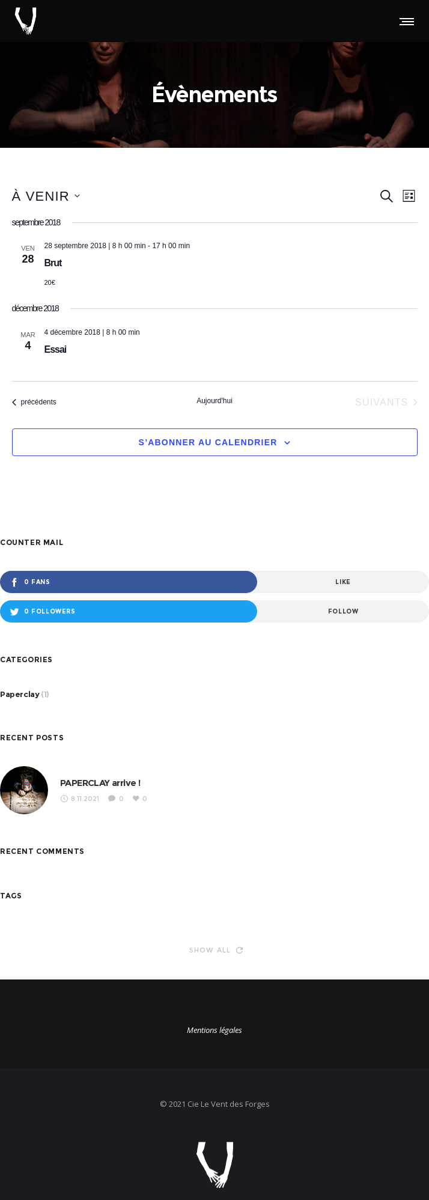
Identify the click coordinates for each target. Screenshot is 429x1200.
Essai (55, 349)
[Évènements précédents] (34, 402)
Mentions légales (214, 1030)
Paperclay (19, 694)
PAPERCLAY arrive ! (100, 782)
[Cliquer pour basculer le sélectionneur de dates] (46, 196)
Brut (53, 263)
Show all (216, 950)
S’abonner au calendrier (208, 442)
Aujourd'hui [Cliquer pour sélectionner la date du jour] (214, 401)
